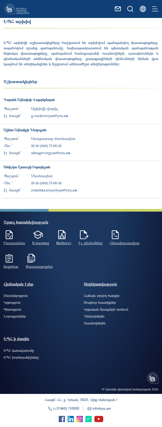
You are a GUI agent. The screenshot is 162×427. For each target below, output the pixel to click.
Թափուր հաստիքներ (100, 302)
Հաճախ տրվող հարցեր (101, 295)
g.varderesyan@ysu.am (49, 115)
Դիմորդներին (94, 316)
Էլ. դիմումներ (91, 242)
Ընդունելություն (16, 295)
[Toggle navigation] (155, 9)
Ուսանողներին (94, 323)
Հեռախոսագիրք (125, 242)
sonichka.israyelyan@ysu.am (54, 190)
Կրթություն (12, 302)
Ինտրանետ (14, 242)
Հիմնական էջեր (18, 284)
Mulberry (63, 242)
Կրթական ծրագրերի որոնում (106, 309)
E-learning (40, 242)
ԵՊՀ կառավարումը (19, 350)
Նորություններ (15, 316)
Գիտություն (12, 309)
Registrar (11, 266)
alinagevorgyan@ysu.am (51, 152)
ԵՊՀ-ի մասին (16, 338)
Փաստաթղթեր (39, 266)
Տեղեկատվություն (100, 284)
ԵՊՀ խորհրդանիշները (21, 357)
